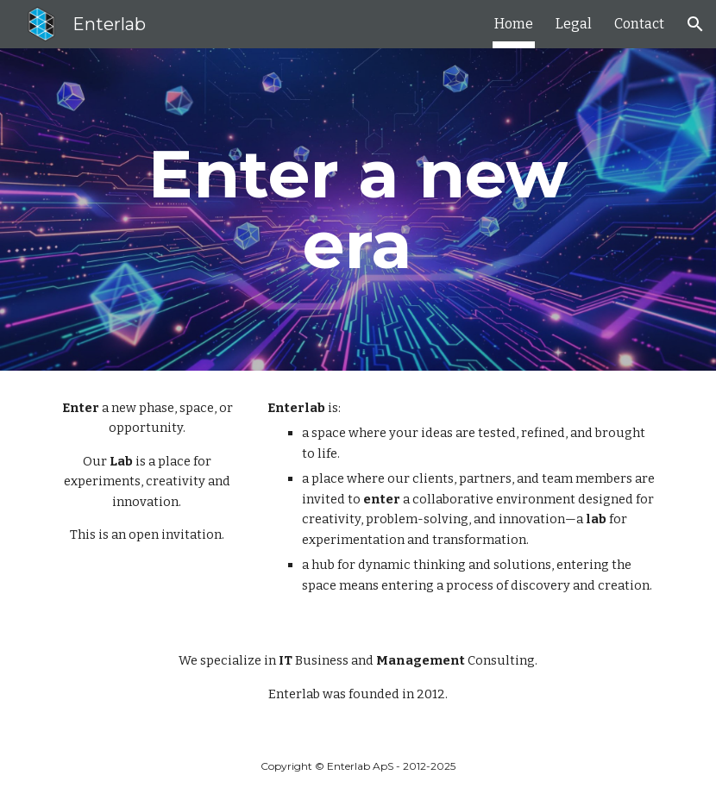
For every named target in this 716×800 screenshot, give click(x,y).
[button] (695, 24)
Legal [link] (574, 24)
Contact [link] (639, 24)
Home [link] (513, 24)
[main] (357, 209)
